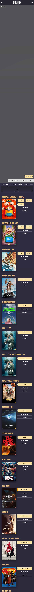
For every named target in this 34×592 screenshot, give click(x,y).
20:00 (21, 411)
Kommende (13, 184)
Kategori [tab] (25, 187)
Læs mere (24, 210)
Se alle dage (24, 207)
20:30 (21, 437)
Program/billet (5, 184)
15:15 (27, 253)
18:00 (19, 204)
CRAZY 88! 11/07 (24, 516)
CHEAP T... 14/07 (24, 542)
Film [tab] (8, 187)
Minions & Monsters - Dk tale (20, 180)
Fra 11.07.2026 (24, 568)
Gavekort (20, 184)
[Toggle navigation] (1, 2)
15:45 (27, 200)
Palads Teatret (17, 2)
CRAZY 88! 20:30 (22, 489)
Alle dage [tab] (17, 190)
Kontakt (26, 184)
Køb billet (28, 176)
